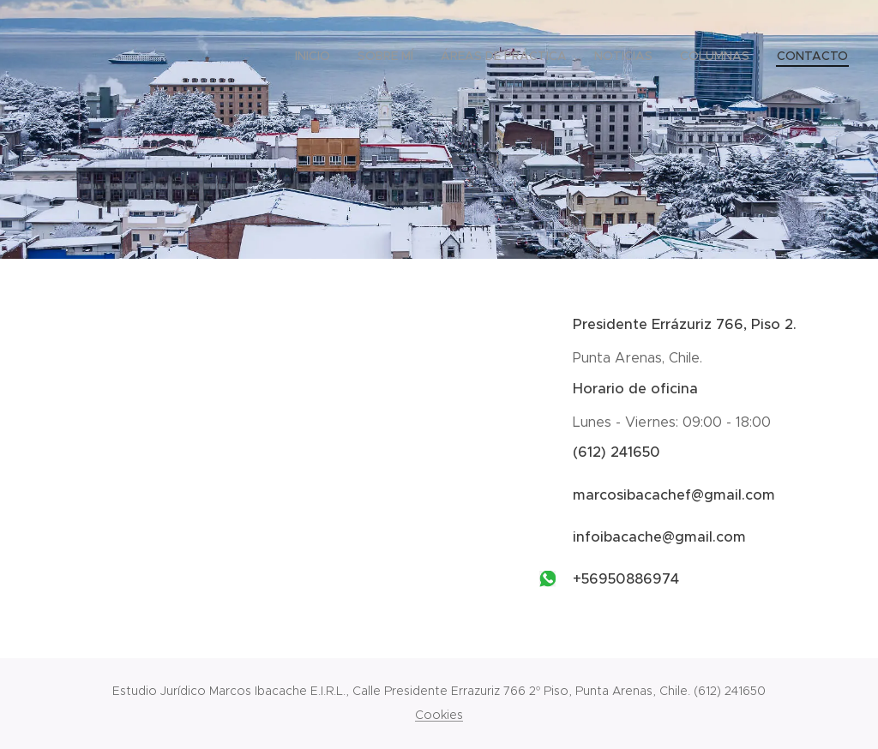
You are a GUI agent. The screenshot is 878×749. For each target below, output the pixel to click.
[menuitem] (317, 55)
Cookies (439, 714)
